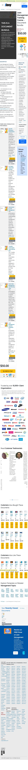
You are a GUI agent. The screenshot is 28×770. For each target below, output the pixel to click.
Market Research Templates (19, 672)
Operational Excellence (3, 679)
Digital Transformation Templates (13, 672)
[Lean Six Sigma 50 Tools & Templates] (2, 512)
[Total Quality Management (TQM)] (16, 562)
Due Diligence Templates (13, 674)
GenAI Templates (13, 681)
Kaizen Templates (13, 700)
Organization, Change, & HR (8, 726)
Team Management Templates (24, 697)
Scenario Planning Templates (24, 677)
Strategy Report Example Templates (24, 691)
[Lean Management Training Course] (3, 614)
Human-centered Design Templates (13, 689)
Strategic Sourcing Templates (24, 686)
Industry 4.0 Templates (13, 692)
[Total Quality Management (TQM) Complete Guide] (16, 533)
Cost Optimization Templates (8, 692)
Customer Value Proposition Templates (8, 701)
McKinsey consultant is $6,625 (23, 159)
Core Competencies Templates (8, 689)
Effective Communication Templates (13, 675)
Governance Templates (13, 683)
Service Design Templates (24, 678)
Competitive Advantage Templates (8, 685)
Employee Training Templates (13, 678)
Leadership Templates (13, 703)
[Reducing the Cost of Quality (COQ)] (11, 562)
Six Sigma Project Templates (2, 595)
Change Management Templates (8, 681)
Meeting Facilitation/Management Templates (19, 678)
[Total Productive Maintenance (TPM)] (11, 533)
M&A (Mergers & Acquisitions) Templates (19, 669)
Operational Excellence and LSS (8, 722)
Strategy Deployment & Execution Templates (24, 688)
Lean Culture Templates (21, 590)
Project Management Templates (19, 697)
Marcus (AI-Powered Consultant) (3, 724)
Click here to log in (22, 137)
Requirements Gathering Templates (19, 703)
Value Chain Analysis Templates (24, 700)
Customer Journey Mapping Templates (8, 698)
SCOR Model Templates (24, 672)
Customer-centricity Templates (8, 703)
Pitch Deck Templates (19, 685)
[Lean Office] (11, 512)
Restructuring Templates (24, 668)
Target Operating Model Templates (24, 695)
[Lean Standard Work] (16, 512)
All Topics (3, 9)
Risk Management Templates (24, 669)
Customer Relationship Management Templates (8, 700)
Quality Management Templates (19, 700)
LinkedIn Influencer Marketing (3, 731)
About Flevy (3, 717)
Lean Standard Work (17, 515)
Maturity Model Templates (19, 675)
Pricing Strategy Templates (19, 689)
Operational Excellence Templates (12, 595)
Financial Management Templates (13, 680)
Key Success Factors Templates (13, 701)
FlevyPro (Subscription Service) (3, 699)
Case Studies (13, 715)
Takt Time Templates (16, 590)
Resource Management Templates (24, 666)
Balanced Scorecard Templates (8, 674)
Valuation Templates (24, 698)
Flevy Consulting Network (3, 705)
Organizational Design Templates (19, 681)
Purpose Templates (19, 698)
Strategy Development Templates (24, 689)
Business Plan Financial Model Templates (8, 678)
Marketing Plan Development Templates (19, 674)
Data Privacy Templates (13, 669)
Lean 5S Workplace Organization (12, 130)
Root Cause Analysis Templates (24, 671)
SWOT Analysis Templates (24, 674)
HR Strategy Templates (13, 686)
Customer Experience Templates (8, 697)
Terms (4, 734)
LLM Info (18, 721)
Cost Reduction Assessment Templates (8, 694)
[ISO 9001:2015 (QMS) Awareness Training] (7, 562)
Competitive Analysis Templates (8, 686)
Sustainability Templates (24, 694)
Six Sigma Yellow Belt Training (11, 168)
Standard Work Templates (16, 595)
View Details (12, 160)
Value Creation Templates (24, 701)
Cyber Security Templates (13, 666)
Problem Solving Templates (19, 691)
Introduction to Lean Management (12, 209)
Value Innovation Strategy (24, 722)
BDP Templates (8, 672)
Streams (2, 702)
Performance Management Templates (19, 683)
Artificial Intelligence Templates (8, 671)
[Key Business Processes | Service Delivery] (21, 533)
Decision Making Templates (13, 671)
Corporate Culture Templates (21, 595)
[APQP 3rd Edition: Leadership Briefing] (25, 562)
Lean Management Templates (2, 590)
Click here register (22, 141)
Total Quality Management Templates (26, 590)
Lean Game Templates (7, 595)
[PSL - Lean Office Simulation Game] (7, 512)
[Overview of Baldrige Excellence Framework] (21, 562)
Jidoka (7, 535)
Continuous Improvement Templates (8, 688)
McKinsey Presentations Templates (19, 677)
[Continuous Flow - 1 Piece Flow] (2, 533)
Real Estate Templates (19, 701)
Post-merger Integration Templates (19, 686)
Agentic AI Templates (8, 666)
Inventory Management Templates (13, 698)
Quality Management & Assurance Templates (7, 590)
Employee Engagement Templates (13, 677)
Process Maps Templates (19, 694)
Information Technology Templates (13, 695)
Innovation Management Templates (13, 697)
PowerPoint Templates (3, 695)
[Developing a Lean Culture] (21, 512)
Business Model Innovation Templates (8, 675)
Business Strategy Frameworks (13, 713)
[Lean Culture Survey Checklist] (25, 512)
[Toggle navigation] (2, 5)
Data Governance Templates (13, 668)
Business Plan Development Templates (8, 677)
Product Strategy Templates (19, 695)
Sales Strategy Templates (24, 675)
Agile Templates (8, 668)
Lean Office (11, 515)
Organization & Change (3, 684)
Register (24, 6)
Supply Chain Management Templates (24, 692)
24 (22, 72)
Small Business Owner (23, 714)
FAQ (2, 734)
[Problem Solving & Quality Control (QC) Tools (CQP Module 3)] (2, 562)
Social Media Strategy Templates (24, 681)
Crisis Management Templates (8, 695)
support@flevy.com (4, 108)
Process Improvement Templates (19, 692)
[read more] (11, 197)
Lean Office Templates (12, 590)
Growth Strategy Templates (13, 685)
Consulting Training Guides (13, 723)
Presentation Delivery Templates (19, 688)
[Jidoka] (7, 533)
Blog (2, 737)
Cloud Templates (8, 683)
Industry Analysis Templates (13, 694)
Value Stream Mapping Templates (24, 703)
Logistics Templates (19, 668)
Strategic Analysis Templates (24, 683)
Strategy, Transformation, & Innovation (9, 714)
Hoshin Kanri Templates (13, 688)
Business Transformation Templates (8, 680)
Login (24, 3)
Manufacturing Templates (26, 595)
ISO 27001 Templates (13, 691)
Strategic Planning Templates (24, 685)
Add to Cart (22, 40)
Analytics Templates (8, 669)
